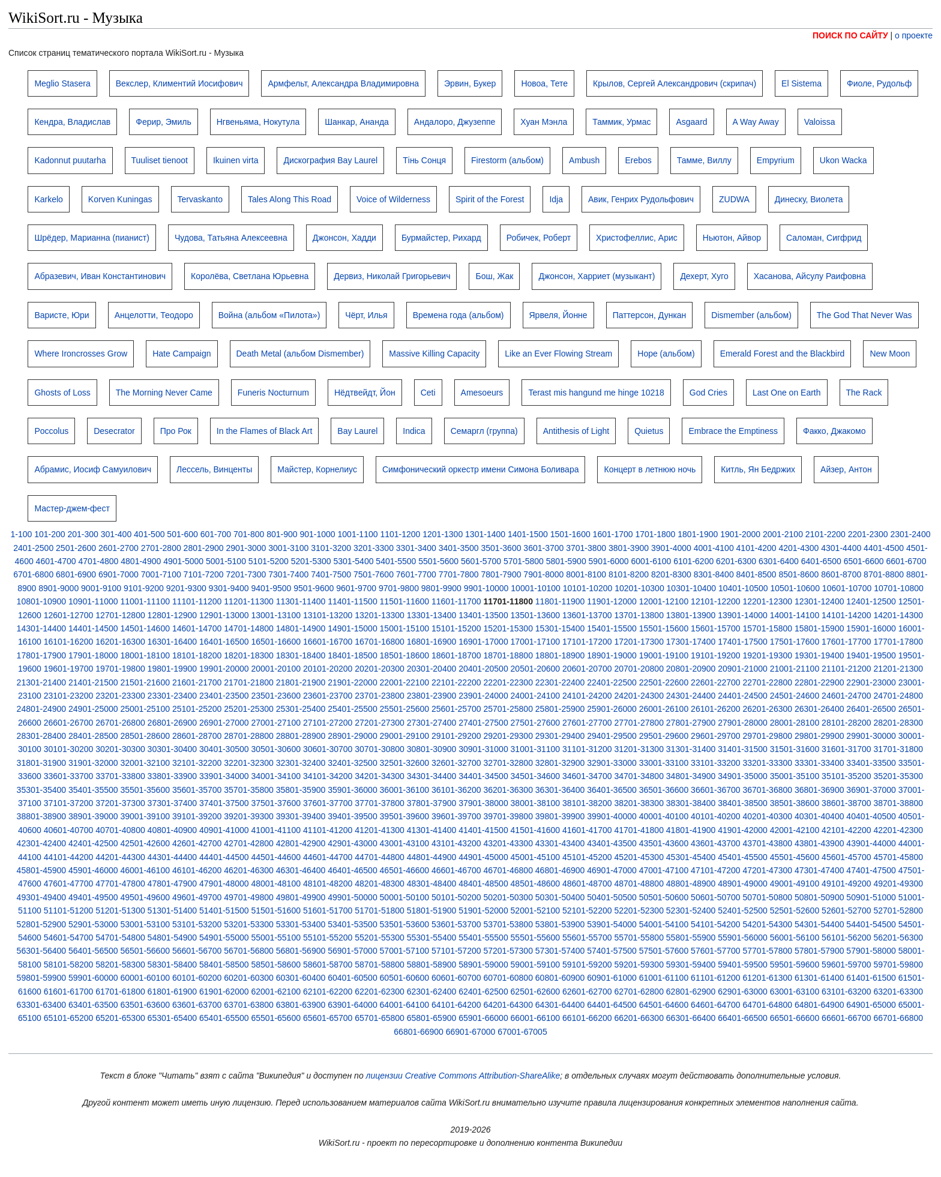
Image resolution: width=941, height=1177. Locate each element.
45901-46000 (93, 870)
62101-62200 (328, 991)
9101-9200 (144, 588)
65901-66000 (483, 1018)
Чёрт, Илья (366, 315)
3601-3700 (543, 548)
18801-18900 (560, 655)
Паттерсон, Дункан (650, 315)
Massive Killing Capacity (434, 353)
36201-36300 (508, 790)
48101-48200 (328, 883)
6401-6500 (821, 561)
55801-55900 (691, 937)
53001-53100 (145, 924)
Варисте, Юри (61, 315)
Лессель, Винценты (214, 469)
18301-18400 (301, 655)
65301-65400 (172, 1018)
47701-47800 (120, 883)
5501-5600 (438, 561)
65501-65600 (276, 1018)
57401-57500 (612, 951)
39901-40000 (612, 816)
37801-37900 (432, 803)
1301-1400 (485, 534)
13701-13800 (639, 615)
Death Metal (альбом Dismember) (300, 353)
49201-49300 (899, 883)
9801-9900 (441, 588)
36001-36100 (405, 790)
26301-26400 (819, 709)
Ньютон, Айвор (732, 237)
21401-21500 (93, 682)
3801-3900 (629, 548)
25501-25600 (405, 709)
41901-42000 (743, 830)
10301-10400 (692, 588)
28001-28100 (795, 722)
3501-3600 (501, 548)
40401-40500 (871, 816)
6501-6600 (864, 561)
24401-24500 (743, 695)
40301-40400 (819, 816)
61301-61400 (819, 978)
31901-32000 (93, 763)
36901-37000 (871, 790)
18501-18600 (405, 655)
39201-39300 (249, 816)
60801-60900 (560, 978)
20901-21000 (743, 668)
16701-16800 (379, 641)
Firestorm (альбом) (507, 160)
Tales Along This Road (289, 199)
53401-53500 (352, 924)
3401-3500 (459, 548)
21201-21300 (899, 668)
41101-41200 (328, 830)
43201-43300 (508, 843)
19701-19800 (120, 668)
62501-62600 (536, 991)
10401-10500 (743, 588)
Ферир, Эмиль (163, 122)
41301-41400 (432, 830)
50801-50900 (819, 897)
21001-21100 (795, 668)
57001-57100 (405, 951)
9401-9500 (271, 588)
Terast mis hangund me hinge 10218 (596, 392)
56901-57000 (352, 951)
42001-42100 (795, 830)
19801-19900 (172, 668)
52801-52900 (42, 924)
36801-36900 (819, 790)
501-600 (182, 534)
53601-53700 (456, 924)
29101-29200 (456, 736)
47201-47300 (768, 870)
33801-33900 (172, 776)
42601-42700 (197, 843)
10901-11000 (93, 601)
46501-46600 (405, 870)
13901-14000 (743, 615)
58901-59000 (483, 964)
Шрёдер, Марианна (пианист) (91, 237)
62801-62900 (691, 991)
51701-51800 (379, 910)
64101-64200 (456, 1005)
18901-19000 (612, 655)
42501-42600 (145, 843)
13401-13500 (483, 615)
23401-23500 (224, 695)
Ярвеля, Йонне (558, 315)
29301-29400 (560, 736)
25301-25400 (301, 709)
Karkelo (48, 199)
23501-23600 (276, 695)
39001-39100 (145, 816)
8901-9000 (58, 588)
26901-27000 (224, 722)
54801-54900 (172, 937)
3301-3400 (416, 548)
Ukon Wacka (843, 160)
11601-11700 (456, 601)
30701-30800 (379, 749)
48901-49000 (743, 883)
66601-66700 (846, 1018)
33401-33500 (871, 763)
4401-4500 (884, 548)
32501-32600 (405, 763)
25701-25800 (508, 709)
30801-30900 (432, 749)
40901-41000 (224, 830)
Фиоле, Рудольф (879, 83)
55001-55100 (276, 937)
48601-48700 (587, 883)
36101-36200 (456, 790)
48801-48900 (691, 883)
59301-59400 (691, 964)
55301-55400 (432, 937)
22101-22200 (456, 682)
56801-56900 (301, 951)
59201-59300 (639, 964)
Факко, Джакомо (834, 431)
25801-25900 (560, 709)
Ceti (428, 392)
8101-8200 (629, 574)
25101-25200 (197, 709)
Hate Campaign (181, 353)
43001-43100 (405, 843)
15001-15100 (405, 628)
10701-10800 (899, 588)
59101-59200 (587, 964)
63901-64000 (352, 1005)
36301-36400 (560, 790)
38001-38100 (536, 803)
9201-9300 (186, 588)
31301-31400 (691, 749)
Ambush (584, 160)
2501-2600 (76, 548)
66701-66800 (899, 1018)
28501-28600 (145, 736)
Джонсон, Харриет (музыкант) (596, 276)
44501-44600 (276, 857)
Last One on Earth (787, 392)
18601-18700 (456, 655)
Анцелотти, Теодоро (154, 315)
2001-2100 (783, 534)
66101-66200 (587, 1018)
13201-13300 (379, 615)
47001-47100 (664, 870)
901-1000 (317, 534)
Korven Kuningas (120, 199)
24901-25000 (93, 709)
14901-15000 (352, 628)
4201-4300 (798, 548)
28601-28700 (197, 736)
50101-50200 (456, 897)
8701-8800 (884, 574)
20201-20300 (379, 668)
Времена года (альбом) (458, 315)
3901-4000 (671, 548)
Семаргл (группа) (484, 431)
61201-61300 (768, 978)
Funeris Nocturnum (273, 392)
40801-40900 (172, 830)
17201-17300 (639, 641)
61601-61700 (69, 991)
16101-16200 (69, 641)
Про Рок (175, 431)
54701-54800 (120, 937)
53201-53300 (249, 924)
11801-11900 (560, 601)
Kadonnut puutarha (70, 160)
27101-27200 (328, 722)
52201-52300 (639, 910)
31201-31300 (639, 749)
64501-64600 (664, 1005)
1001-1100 (358, 534)
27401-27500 (483, 722)
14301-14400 (42, 628)
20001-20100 (276, 668)
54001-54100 (664, 924)
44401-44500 (224, 857)
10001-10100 (536, 588)
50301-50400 (560, 897)
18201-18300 (249, 655)
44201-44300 (120, 857)
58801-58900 (432, 964)
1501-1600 (570, 534)
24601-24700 (846, 695)
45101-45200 (587, 857)
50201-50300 (508, 897)
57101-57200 (456, 951)
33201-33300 (768, 763)
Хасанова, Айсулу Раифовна (810, 276)
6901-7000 (118, 574)
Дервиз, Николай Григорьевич (392, 276)
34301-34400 (432, 776)
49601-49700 (197, 897)
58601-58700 (328, 964)
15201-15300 (508, 628)
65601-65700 (328, 1018)
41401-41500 (483, 830)
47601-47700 (69, 883)
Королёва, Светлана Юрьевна (249, 276)
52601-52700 (846, 910)
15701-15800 (768, 628)
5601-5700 (481, 561)
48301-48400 (432, 883)
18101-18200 (197, 655)
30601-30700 (328, 749)
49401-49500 (93, 897)
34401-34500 (483, 776)
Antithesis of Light (576, 431)
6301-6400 (779, 561)
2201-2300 (868, 534)
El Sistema (801, 83)
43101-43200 (456, 843)
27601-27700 (587, 722)
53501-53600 (405, 924)
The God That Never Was (864, 315)
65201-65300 (120, 1018)
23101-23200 (69, 695)
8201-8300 (671, 574)
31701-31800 (899, 749)
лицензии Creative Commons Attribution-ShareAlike (463, 1075)
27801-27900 (691, 722)
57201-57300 (508, 951)
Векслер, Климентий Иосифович (179, 83)
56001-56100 (795, 937)
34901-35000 (743, 776)
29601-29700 (716, 736)
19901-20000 (224, 668)
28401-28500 (93, 736)
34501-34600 (536, 776)
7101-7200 (204, 574)
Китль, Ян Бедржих (758, 469)
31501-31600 (795, 749)
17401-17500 (743, 641)
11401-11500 (352, 601)
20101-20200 (328, 668)
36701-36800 (768, 790)
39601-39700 (456, 816)
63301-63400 (42, 1005)
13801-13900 (691, 615)
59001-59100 (536, 964)
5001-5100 (226, 561)
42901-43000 (352, 843)
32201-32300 (249, 763)
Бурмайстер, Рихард (441, 237)
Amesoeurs (482, 392)
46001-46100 (145, 870)
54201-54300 (768, 924)
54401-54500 (871, 924)
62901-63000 (743, 991)
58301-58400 (172, 964)
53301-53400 (301, 924)
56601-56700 (197, 951)
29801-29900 (819, 736)
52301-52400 (691, 910)
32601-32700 (456, 763)
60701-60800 (508, 978)
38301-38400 (691, 803)
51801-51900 (432, 910)
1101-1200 (400, 534)
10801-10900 (42, 601)
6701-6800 (33, 574)
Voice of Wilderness (393, 199)
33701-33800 (120, 776)
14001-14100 (795, 615)
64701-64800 (768, 1005)
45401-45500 (743, 857)
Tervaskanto (200, 199)
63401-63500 (93, 1005)
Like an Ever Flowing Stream (558, 353)
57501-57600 (664, 951)
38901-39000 (93, 816)
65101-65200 (69, 1018)
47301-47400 (819, 870)
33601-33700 (69, 776)
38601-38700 (846, 803)
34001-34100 (276, 776)
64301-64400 (560, 1005)
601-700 (215, 534)
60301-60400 (301, 978)
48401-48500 (483, 883)
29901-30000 (871, 736)
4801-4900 (141, 561)
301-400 (116, 534)
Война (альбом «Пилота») (269, 315)
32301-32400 (301, 763)
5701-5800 (524, 561)
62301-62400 (432, 991)
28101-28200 (846, 722)
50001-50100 (405, 897)
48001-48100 (276, 883)
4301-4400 (841, 548)
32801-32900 (560, 763)
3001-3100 (288, 548)
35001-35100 (795, 776)
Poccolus (51, 431)
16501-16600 (276, 641)
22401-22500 (612, 682)
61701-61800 (120, 991)
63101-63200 (846, 991)
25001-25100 (145, 709)
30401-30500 (224, 749)
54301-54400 (819, 924)
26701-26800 (120, 722)
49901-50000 (352, 897)
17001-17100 (536, 641)
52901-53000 (93, 924)
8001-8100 (586, 574)
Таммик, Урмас (621, 122)
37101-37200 (69, 803)
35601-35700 (197, 790)
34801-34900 (691, 776)
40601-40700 (69, 830)
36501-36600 (664, 790)
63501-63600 (145, 1005)
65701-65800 (379, 1018)
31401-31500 (743, 749)
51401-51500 (224, 910)
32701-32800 (508, 763)
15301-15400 (560, 628)
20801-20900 (691, 668)
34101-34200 (328, 776)
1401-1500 (528, 534)
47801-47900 (172, 883)
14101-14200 (846, 615)
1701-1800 (655, 534)
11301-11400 (301, 601)
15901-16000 (871, 628)
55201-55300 (379, 937)
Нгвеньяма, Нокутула (258, 122)
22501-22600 (664, 682)
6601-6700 (906, 561)
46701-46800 (508, 870)
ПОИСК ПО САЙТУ (850, 35)
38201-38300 (639, 803)
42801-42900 (301, 843)
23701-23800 (379, 695)
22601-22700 (716, 682)
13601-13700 (587, 615)
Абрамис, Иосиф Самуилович (92, 469)
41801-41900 (691, 830)
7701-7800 (459, 574)
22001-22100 (405, 682)
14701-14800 (249, 628)
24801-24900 (42, 709)
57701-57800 (768, 951)
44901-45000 (483, 857)
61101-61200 (716, 978)
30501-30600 (276, 749)
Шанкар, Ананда (357, 122)
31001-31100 (536, 749)
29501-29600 (664, 736)
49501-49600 (145, 897)
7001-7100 (161, 574)
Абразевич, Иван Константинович (100, 276)
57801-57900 (819, 951)
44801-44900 (432, 857)
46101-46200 (197, 870)
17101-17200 (587, 641)
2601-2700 (118, 548)
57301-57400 (560, 951)
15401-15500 (612, 628)
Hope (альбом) (665, 353)
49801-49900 (301, 897)
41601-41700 (587, 830)
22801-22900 (819, 682)
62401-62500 (483, 991)
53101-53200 (197, 924)
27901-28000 (743, 722)
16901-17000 (483, 641)
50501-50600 (664, 897)
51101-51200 (69, 910)
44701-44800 (379, 857)
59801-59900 (42, 978)
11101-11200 (197, 601)
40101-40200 (716, 816)
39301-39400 (301, 816)
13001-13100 (276, 615)
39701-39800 (508, 816)
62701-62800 (639, 991)
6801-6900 (76, 574)
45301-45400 (691, 857)
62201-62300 (379, 991)
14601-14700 (197, 628)
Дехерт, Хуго (704, 276)
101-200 (49, 534)
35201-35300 (899, 776)
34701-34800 (639, 776)
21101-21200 (846, 668)
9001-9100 (101, 588)
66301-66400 (691, 1018)
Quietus (648, 431)
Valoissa (819, 122)
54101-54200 (716, 924)
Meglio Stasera (62, 83)
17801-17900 (42, 655)
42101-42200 (846, 830)
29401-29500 (612, 736)
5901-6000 (609, 561)
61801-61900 (172, 991)
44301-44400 (172, 857)
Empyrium (776, 160)
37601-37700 (328, 803)
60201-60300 (249, 978)
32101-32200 (197, 763)
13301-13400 (432, 615)
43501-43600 (664, 843)
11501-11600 (405, 601)
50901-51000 (871, 897)
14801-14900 (301, 628)
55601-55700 (587, 937)
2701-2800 (161, 548)
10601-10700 (847, 588)
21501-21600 (145, 682)
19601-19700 (69, 668)
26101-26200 (716, 709)
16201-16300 (120, 641)
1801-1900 (698, 534)
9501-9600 (313, 588)
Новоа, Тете (544, 83)
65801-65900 (432, 1018)
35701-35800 (249, 790)
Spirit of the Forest (489, 199)
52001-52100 (536, 910)
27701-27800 (639, 722)
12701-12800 (120, 615)
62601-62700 (587, 991)
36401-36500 (612, 790)
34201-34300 (379, 776)
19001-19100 (664, 655)
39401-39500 (352, 816)
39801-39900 (560, 816)
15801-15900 (819, 628)
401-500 (149, 534)
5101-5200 (268, 561)
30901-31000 (483, 749)
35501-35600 (145, 790)
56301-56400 (42, 951)
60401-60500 (352, 978)
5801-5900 (566, 561)
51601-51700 (328, 910)
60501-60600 (405, 978)
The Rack (864, 392)
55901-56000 (743, 937)
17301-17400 (691, 641)
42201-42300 (899, 830)
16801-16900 (432, 641)
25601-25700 (456, 709)
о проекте (914, 35)
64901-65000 (871, 1005)
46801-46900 (560, 870)
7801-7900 (501, 574)
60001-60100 (145, 978)
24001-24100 (536, 695)
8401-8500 (756, 574)
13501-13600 (536, 615)
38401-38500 (743, 803)
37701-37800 (379, 803)
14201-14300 (899, 615)
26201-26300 (768, 709)
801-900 (281, 534)
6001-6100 (651, 561)
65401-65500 (224, 1018)
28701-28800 (249, 736)
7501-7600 (373, 574)
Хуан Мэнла (543, 122)
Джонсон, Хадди (344, 237)
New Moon (890, 353)
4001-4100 (714, 548)
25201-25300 (249, 709)
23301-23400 (172, 695)
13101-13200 (328, 615)
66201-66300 (639, 1018)
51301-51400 (172, 910)
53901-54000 (612, 924)
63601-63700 (197, 1005)
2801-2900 (204, 548)
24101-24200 (587, 695)
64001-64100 (405, 1005)
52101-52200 (587, 910)
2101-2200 (825, 534)
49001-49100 (795, 883)
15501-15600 (664, 628)
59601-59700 (846, 964)
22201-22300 (508, 682)
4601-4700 (56, 561)
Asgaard (691, 122)
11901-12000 (612, 601)
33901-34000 (224, 776)
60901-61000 (612, 978)
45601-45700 (846, 857)
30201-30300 (120, 749)
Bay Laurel (357, 431)
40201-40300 (768, 816)
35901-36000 (352, 790)
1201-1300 (442, 534)
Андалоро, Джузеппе (455, 122)
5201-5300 (311, 561)
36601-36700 (716, 790)
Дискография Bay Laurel (330, 160)
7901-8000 (543, 574)
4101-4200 (756, 548)
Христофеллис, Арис (637, 237)
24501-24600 (795, 695)
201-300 (83, 534)
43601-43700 (716, 843)
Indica (414, 431)
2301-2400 (911, 534)
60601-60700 (456, 978)
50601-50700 (716, 897)
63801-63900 (301, 1005)
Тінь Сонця (424, 160)
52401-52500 (743, 910)
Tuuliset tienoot (159, 160)
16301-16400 (172, 641)
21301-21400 (42, 682)
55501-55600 (536, 937)
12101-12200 (716, 601)
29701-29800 (768, 736)
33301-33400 (819, 763)
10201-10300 (639, 588)
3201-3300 (373, 548)
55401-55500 (483, 937)
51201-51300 (120, 910)
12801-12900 (172, 615)
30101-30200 (69, 749)
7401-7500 (331, 574)
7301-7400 (288, 574)
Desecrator (114, 431)
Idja (556, 199)
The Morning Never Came (164, 392)
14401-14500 (93, 628)
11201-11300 (249, 601)
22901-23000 (871, 682)
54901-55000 (224, 937)
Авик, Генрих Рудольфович (641, 199)
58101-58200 (69, 964)
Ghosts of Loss (62, 392)
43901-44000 (871, 843)
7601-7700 (416, 574)
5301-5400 (354, 561)
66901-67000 (471, 1032)
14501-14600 (145, 628)
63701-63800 (249, 1005)
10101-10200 (588, 588)
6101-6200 (693, 561)
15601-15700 (716, 628)
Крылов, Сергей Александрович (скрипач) (674, 83)
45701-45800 (899, 857)
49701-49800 (249, 897)
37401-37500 (224, 803)
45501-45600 (795, 857)
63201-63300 (899, 991)
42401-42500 (93, 843)
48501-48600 (536, 883)
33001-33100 (664, 763)
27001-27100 (276, 722)
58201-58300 (120, 964)
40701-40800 (120, 830)
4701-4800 (98, 561)
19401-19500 (871, 655)
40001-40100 (664, 816)
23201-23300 (120, 695)
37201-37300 (120, 803)
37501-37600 (276, 803)
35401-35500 (93, 790)
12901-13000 (224, 615)
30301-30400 (172, 749)
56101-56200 (846, 937)
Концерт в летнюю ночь (650, 469)
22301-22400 (560, 682)
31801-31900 (42, 763)
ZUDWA (734, 199)
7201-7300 (246, 574)
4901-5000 (183, 561)
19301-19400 (819, 655)
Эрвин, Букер (470, 83)
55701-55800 (639, 937)
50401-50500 (612, 897)
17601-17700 (846, 641)
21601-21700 (197, 682)
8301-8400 (714, 574)
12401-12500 (871, 601)
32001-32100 (145, 763)
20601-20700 (587, 668)
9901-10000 (486, 588)
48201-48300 (379, 883)
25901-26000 (612, 709)
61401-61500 (871, 978)
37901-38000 (483, 803)
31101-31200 (587, 749)
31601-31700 (846, 749)
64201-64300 (508, 1005)
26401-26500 (871, 709)
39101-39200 (197, 816)
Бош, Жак (494, 276)
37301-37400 (172, 803)
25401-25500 (352, 709)
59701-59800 (899, 964)
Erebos (638, 160)
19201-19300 (768, 655)
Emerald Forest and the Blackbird (782, 353)
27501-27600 (536, 722)
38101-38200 (587, 803)
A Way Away (756, 122)
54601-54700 (69, 937)
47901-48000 (224, 883)
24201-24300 (639, 695)
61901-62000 (224, 991)
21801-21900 (301, 682)
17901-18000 (93, 655)
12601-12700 (69, 615)
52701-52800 (899, 910)
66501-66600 (795, 1018)
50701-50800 (768, 897)
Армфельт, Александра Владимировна (343, 83)
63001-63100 (795, 991)
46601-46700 (456, 870)
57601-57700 (716, 951)
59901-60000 (93, 978)
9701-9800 (399, 588)
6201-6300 (736, 561)
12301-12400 (819, 601)
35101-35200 (846, 776)
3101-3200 (331, 548)
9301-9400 (229, 588)
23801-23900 (432, 695)
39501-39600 (405, 816)
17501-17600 (795, 641)
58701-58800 (379, 964)
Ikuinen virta (235, 160)
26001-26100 (664, 709)
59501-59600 (795, 964)
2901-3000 (246, 548)
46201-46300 (249, 870)
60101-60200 (197, 978)
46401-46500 (352, 870)
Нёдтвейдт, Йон (364, 392)
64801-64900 (819, 1005)
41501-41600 (536, 830)
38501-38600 (795, 803)
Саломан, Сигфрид (823, 237)
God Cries (708, 392)
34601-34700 (587, 776)
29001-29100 (405, 736)
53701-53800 (508, 924)
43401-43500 (612, 843)
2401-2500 (33, 548)
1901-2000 (740, 534)
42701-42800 (249, 843)
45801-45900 (42, 870)
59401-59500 (743, 964)
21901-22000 (352, 682)
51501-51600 (276, 910)
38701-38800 (899, 803)
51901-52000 (483, 910)
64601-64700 (716, 1005)
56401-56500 (93, 951)
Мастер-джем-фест (71, 508)
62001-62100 (276, 991)
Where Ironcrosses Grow (80, 353)
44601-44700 (328, 857)
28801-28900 (301, 736)
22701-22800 (768, 682)
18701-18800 (508, 655)
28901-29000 (352, 736)
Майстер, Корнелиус (317, 469)
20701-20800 (639, 668)
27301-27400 (432, 722)
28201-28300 (899, 722)
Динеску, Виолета (809, 199)
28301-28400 (42, 736)
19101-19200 (716, 655)
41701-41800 (639, 830)
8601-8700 (841, 574)
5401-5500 (396, 561)
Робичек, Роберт (539, 237)
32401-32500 (352, 763)
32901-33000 (612, 763)
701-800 (248, 534)
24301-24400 (691, 695)
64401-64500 (612, 1005)
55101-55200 (328, 937)
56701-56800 (249, 951)
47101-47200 (716, 870)
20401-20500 (483, 668)
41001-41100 (276, 830)
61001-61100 (664, 978)
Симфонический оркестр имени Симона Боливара (480, 469)
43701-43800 (768, 843)
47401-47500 (871, 870)
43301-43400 (560, 843)
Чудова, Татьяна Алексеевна (231, 237)
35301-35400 (42, 790)
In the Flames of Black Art (265, 431)
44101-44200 (69, 857)
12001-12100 (664, 601)
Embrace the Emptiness (733, 431)
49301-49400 (42, 897)
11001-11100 (145, 601)
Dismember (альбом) (751, 315)
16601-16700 (328, 641)
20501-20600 (536, 668)
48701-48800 (639, 883)
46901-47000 (612, 870)
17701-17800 (899, 641)
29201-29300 (508, 736)
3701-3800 (586, 548)
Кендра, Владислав (72, 122)
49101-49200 (846, 883)
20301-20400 (432, 668)
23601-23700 (328, 695)
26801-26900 (172, 722)
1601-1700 (613, 534)
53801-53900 (560, 924)
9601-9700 (356, 588)
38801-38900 (42, 816)
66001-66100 (536, 1018)
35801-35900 (301, 790)
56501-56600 (145, 951)
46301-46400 (301, 870)
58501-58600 (276, 964)
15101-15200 (456, 628)
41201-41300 (379, 830)
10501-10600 (795, 588)
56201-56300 (899, 937)
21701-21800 (249, 682)
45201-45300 (639, 857)
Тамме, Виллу (704, 160)
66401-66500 (743, 1018)
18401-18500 (352, 655)
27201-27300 (379, 722)
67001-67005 (522, 1032)
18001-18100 (145, 655)
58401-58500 (224, 964)
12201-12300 (768, 601)
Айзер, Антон (846, 469)
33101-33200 (716, 763)
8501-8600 (798, 574)
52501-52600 (795, 910)
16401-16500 (224, 641)
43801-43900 (819, 843)
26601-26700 (69, 722)
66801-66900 (418, 1032)
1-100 (21, 534)
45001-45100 (536, 857)
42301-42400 (42, 843)
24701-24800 (899, 695)
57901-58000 (871, 951)
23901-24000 (483, 695)
